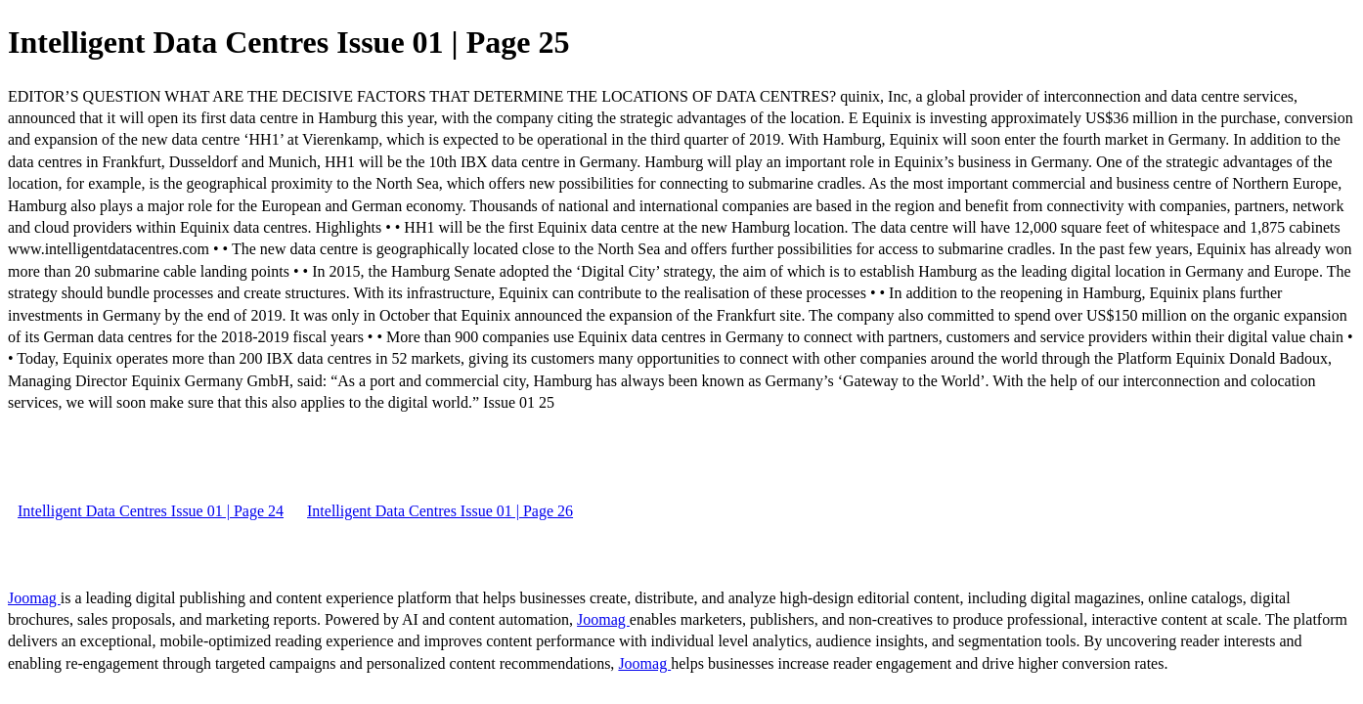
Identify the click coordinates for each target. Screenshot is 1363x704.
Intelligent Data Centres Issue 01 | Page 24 (151, 511)
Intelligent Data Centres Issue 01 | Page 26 (440, 511)
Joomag (34, 598)
